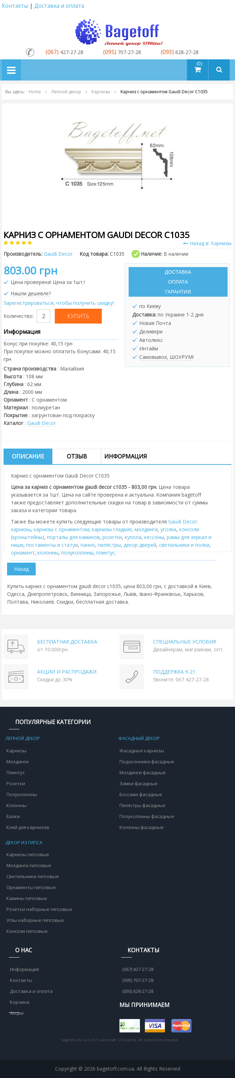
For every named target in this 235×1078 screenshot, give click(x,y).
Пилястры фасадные (142, 805)
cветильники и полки (184, 544)
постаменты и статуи (52, 544)
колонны (47, 552)
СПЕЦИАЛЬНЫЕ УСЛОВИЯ (184, 641)
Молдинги (17, 761)
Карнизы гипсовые (27, 854)
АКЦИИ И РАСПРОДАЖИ (66, 671)
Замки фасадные (138, 783)
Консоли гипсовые (27, 931)
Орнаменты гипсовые (31, 887)
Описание (28, 456)
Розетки (15, 783)
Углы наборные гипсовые (35, 920)
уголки (168, 529)
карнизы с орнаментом (61, 529)
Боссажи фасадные (140, 794)
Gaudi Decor (41, 423)
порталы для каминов (73, 537)
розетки (112, 537)
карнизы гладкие (112, 529)
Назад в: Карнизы (207, 243)
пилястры (109, 544)
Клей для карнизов (27, 827)
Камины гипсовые (26, 898)
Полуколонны (21, 794)
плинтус (105, 552)
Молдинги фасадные (142, 772)
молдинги (146, 529)
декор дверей (140, 544)
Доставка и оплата (59, 6)
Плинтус (15, 772)
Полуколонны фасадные (146, 816)
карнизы (21, 529)
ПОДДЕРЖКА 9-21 (174, 671)
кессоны (154, 537)
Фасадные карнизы (141, 750)
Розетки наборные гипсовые (39, 909)
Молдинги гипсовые (28, 865)
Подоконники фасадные (146, 761)
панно (88, 544)
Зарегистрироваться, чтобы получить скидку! (59, 303)
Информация (125, 456)
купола (133, 537)
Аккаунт (225, 6)
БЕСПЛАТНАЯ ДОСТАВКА (67, 641)
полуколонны (77, 552)
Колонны (16, 805)
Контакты (15, 6)
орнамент (23, 552)
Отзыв (77, 456)
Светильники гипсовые (32, 876)
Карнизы (16, 750)
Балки (13, 816)
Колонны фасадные (141, 827)
